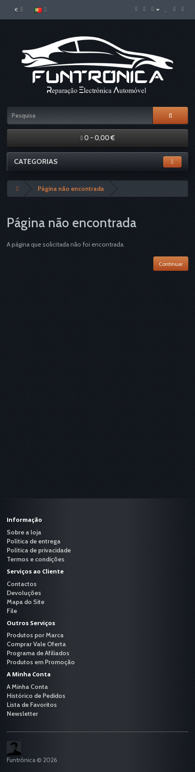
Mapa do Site (25, 602)
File (12, 611)
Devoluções (24, 593)
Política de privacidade (39, 550)
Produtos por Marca (35, 635)
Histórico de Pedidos (36, 696)
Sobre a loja (24, 532)
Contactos (22, 584)
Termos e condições (36, 559)
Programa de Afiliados (38, 653)
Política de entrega (34, 541)
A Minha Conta (27, 687)
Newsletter (22, 714)
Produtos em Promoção (41, 662)
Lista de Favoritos (32, 705)
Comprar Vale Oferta (36, 644)
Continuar (171, 263)
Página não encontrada (71, 189)
